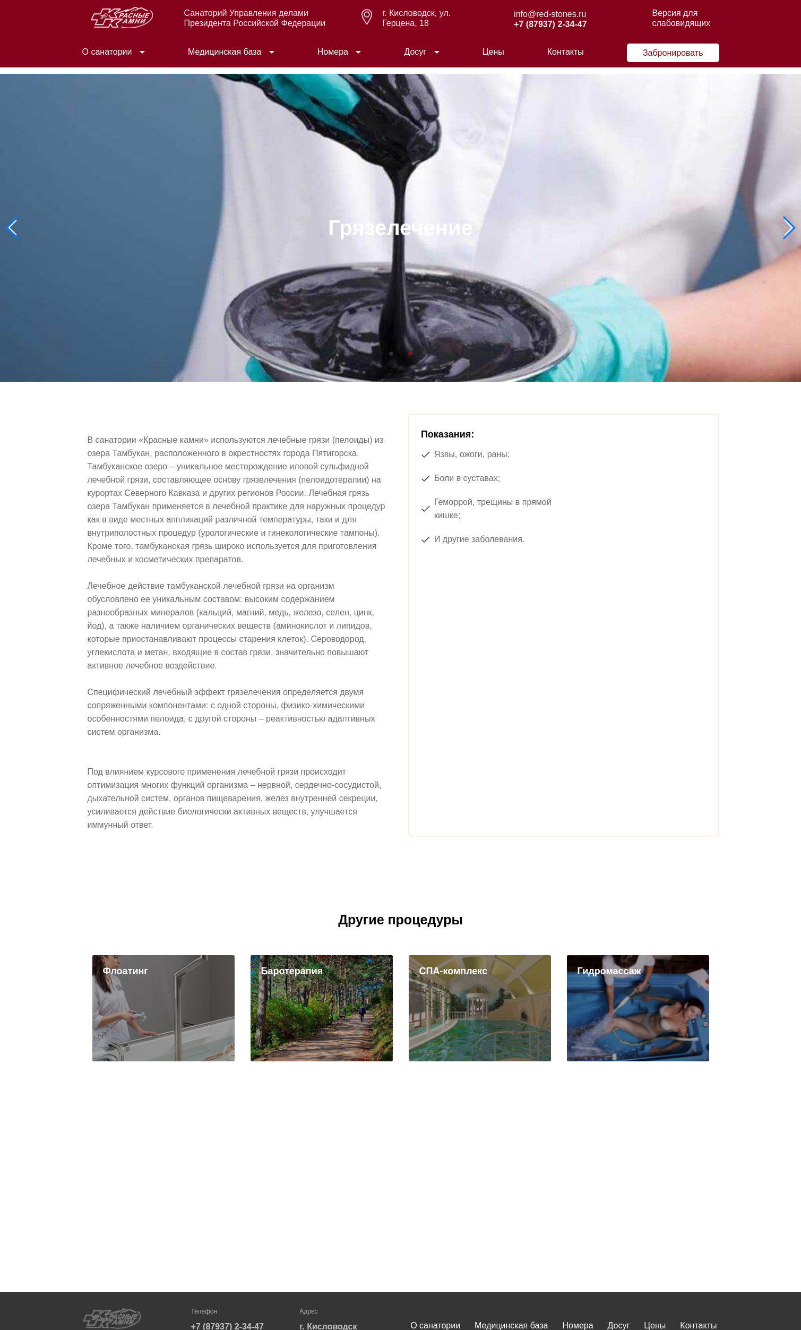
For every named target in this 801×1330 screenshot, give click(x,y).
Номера (332, 57)
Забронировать (673, 59)
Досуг (415, 57)
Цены (493, 57)
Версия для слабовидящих (681, 23)
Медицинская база (224, 57)
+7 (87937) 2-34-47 (550, 30)
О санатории (107, 57)
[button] (788, 227)
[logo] (122, 31)
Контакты (565, 57)
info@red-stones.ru (550, 20)
